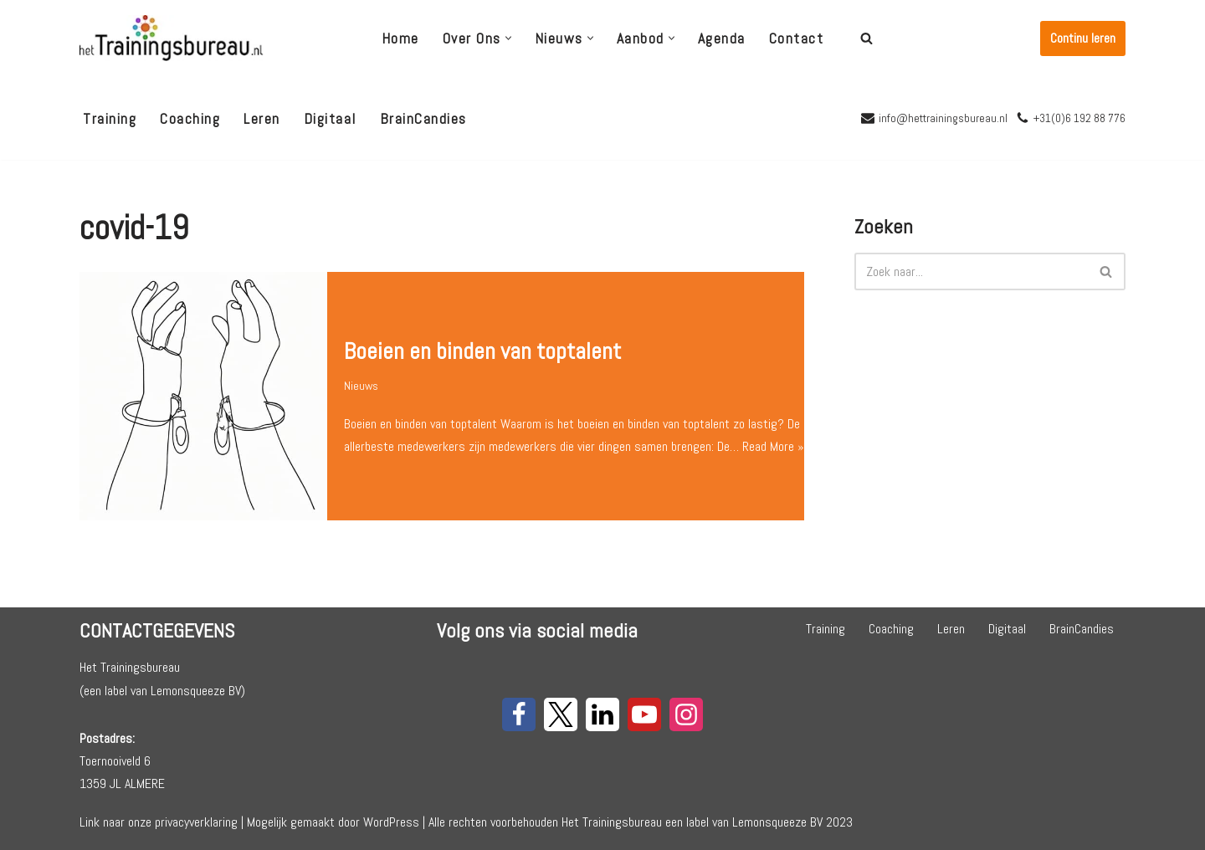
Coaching (190, 119)
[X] (560, 714)
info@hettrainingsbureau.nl (943, 118)
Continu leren (1082, 38)
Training (109, 119)
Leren (262, 119)
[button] (508, 38)
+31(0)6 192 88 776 (1079, 118)
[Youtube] (644, 714)
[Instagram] (686, 714)
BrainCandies (423, 119)
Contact (796, 38)
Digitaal (330, 119)
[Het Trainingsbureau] (171, 38)
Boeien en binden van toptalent (482, 339)
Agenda (722, 38)
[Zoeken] (866, 38)
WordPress (391, 822)
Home (400, 38)
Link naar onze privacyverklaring (158, 822)
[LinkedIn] (602, 714)
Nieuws (361, 373)
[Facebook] (519, 714)
